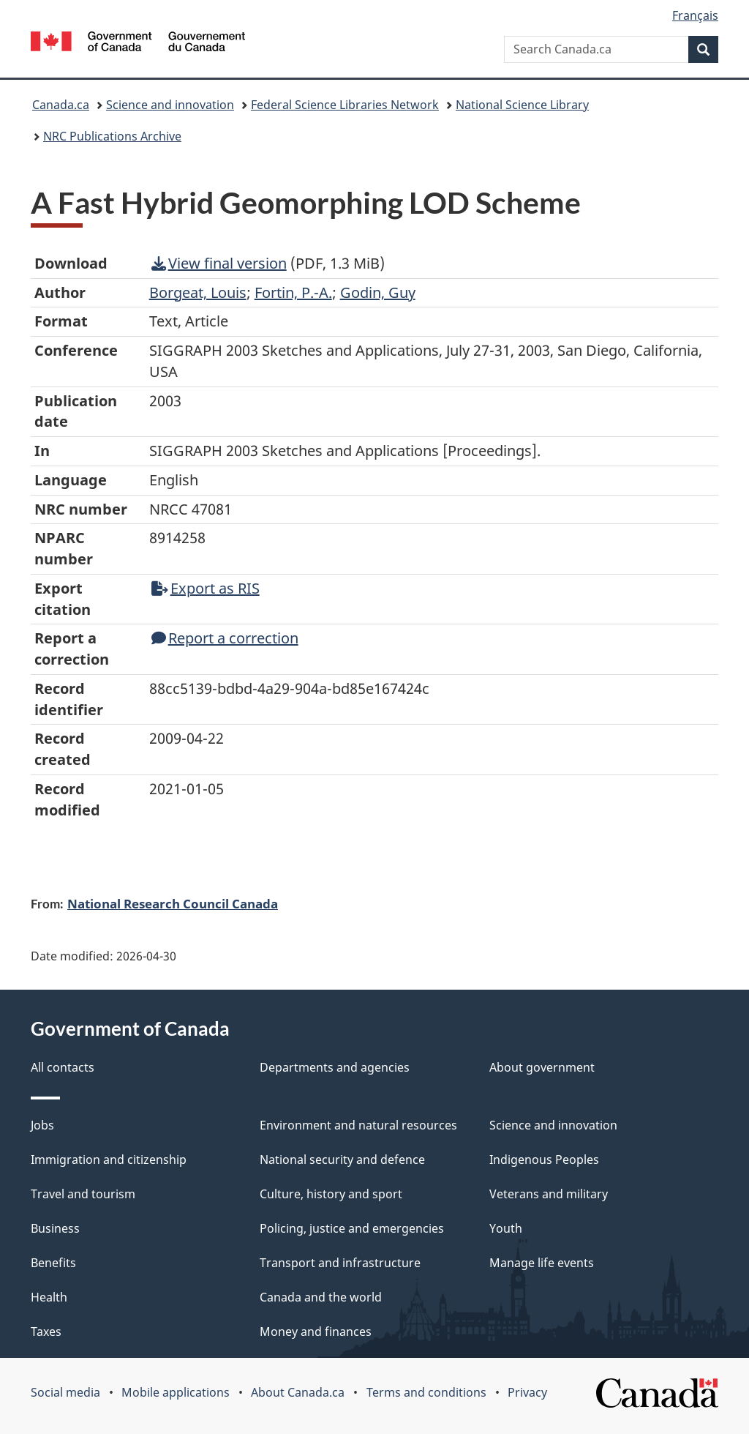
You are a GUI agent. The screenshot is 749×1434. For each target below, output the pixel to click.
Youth (505, 1228)
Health (49, 1297)
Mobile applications (175, 1392)
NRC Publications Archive (112, 136)
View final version (219, 263)
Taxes (46, 1331)
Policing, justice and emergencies (352, 1228)
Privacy (527, 1392)
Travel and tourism (83, 1194)
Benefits (53, 1263)
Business (55, 1228)
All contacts (62, 1067)
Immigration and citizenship (109, 1159)
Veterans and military (548, 1194)
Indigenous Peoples (544, 1159)
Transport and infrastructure (340, 1263)
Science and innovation (170, 105)
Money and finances (316, 1331)
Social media (65, 1392)
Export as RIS (205, 588)
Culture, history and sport (331, 1194)
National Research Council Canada (172, 903)
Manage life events (541, 1263)
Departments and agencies (335, 1067)
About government (542, 1067)
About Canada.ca (298, 1392)
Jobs (42, 1125)
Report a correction (224, 638)
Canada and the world (321, 1297)
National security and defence (342, 1159)
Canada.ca (60, 105)
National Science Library (522, 105)
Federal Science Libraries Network (345, 105)
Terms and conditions (426, 1392)
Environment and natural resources (358, 1125)
